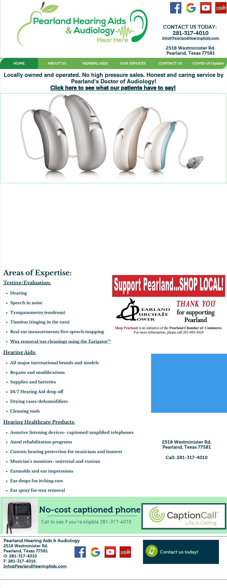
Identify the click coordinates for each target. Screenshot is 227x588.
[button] (57, 63)
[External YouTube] (167, 221)
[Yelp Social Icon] (221, 7)
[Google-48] (190, 7)
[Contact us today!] (181, 552)
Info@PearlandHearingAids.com (190, 38)
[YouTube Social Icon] (205, 7)
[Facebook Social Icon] (175, 7)
